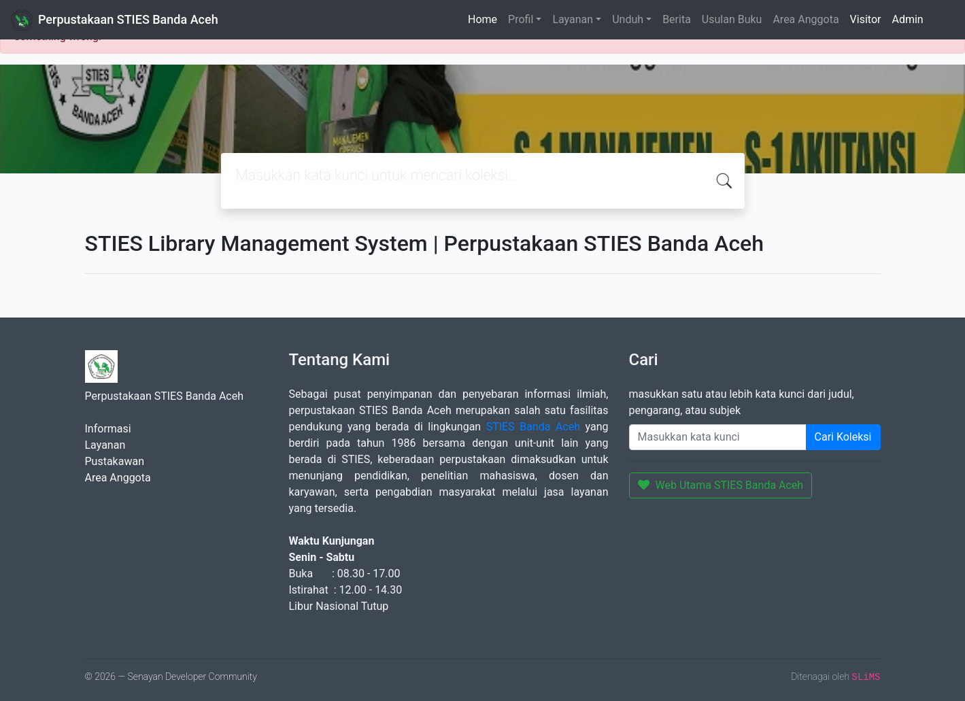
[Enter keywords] (718, 437)
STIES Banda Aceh (533, 426)
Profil (520, 19)
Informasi (108, 428)
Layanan (572, 19)
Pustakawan (114, 461)
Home (482, 19)
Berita (676, 19)
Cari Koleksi (843, 436)
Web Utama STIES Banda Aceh (721, 485)
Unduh (627, 19)
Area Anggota (806, 19)
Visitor (865, 19)
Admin (907, 19)
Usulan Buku (732, 19)
